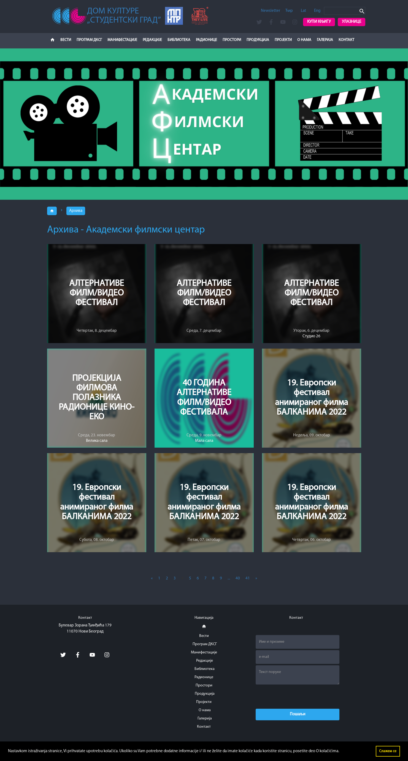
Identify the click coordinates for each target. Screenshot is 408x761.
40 (238, 578)
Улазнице (351, 22)
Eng (317, 11)
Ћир (289, 11)
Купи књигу (319, 22)
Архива (75, 211)
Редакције (152, 40)
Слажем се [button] (387, 751)
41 (247, 578)
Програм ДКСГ (89, 40)
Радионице (206, 40)
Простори (232, 40)
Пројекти (283, 40)
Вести (65, 40)
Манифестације (122, 40)
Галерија (325, 40)
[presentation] (297, 696)
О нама (304, 40)
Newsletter (270, 11)
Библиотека (178, 40)
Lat (303, 11)
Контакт (346, 40)
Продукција (258, 40)
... (229, 578)
